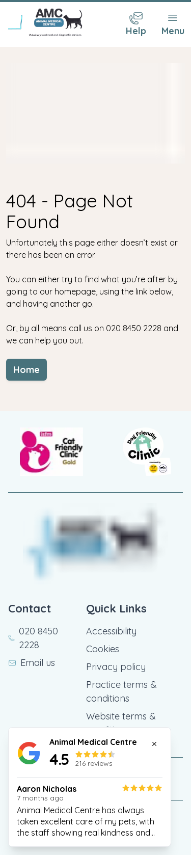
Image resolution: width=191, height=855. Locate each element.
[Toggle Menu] (172, 24)
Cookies (102, 649)
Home (26, 370)
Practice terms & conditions (121, 691)
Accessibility (111, 631)
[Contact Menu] (136, 24)
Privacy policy (116, 667)
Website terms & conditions (121, 723)
